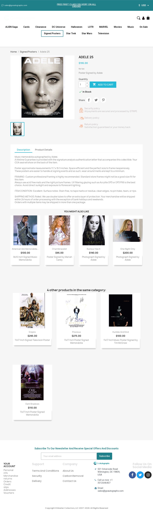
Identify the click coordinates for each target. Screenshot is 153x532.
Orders (7, 481)
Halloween (76, 27)
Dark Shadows (32, 403)
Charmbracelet (59, 249)
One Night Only (127, 249)
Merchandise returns (11, 477)
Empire (32, 332)
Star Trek (71, 33)
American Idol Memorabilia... (25, 249)
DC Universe (58, 27)
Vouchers (9, 492)
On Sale (144, 27)
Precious (76, 332)
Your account (9, 465)
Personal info (8, 471)
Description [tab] (23, 149)
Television (103, 33)
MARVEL (103, 27)
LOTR (91, 27)
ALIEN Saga (11, 27)
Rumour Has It (93, 249)
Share (89, 100)
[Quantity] (82, 85)
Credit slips (7, 486)
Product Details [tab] (43, 149)
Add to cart (103, 84)
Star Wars (87, 33)
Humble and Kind (120, 332)
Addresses (10, 490)
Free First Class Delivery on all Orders (76, 5)
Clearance (40, 27)
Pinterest (103, 100)
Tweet (96, 100)
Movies (118, 27)
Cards (26, 27)
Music (131, 27)
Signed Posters (52, 33)
